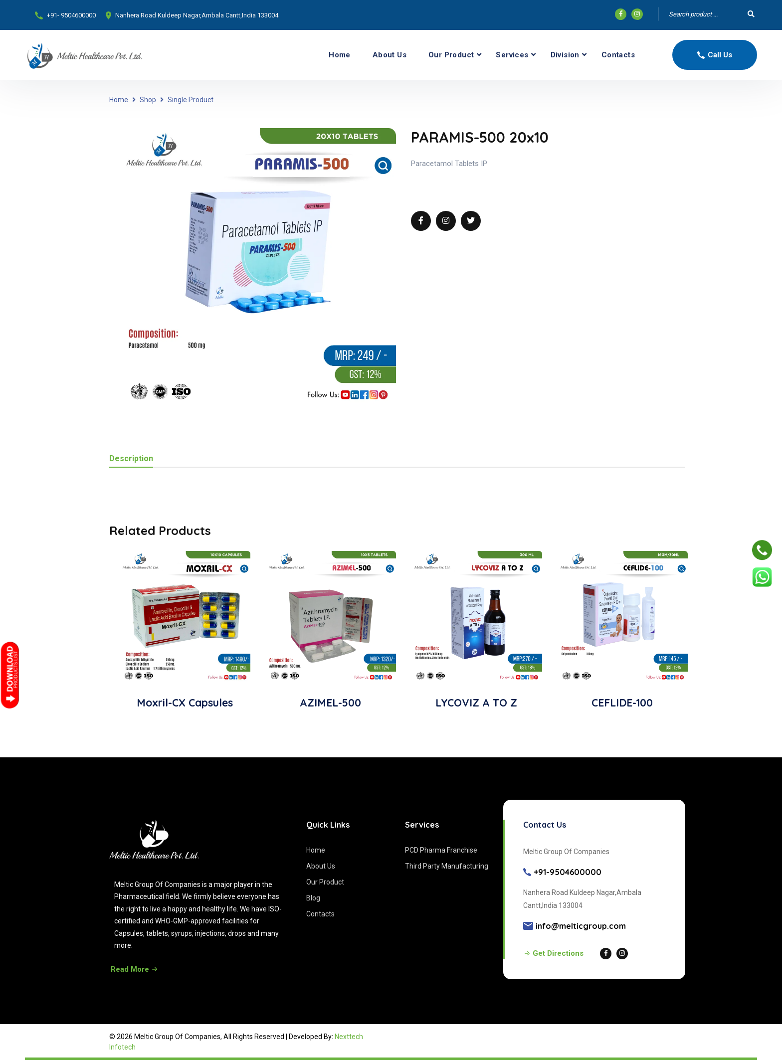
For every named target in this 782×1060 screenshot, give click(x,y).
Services (512, 54)
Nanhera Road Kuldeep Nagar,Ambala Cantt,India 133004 (196, 15)
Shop (148, 100)
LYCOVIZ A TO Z (476, 702)
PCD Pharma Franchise (441, 850)
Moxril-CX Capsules (185, 702)
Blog (313, 898)
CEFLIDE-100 (622, 702)
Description (131, 459)
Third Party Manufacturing (446, 866)
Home (340, 54)
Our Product (451, 54)
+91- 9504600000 (71, 15)
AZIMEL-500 (330, 702)
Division (565, 54)
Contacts (618, 54)
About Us (389, 54)
